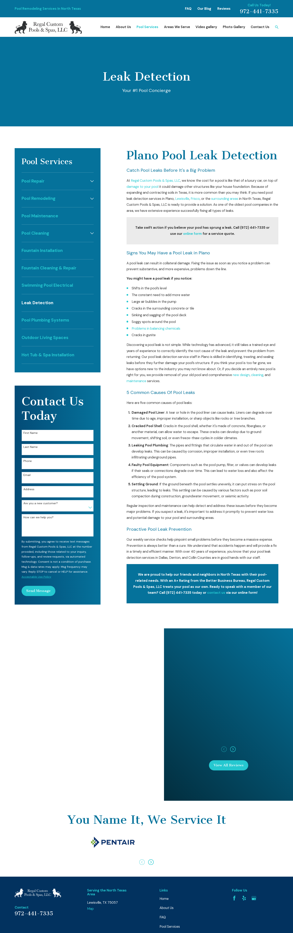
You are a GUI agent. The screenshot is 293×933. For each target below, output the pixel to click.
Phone (27, 461)
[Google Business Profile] (253, 898)
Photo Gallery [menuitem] (234, 27)
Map (90, 909)
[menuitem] (55, 181)
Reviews (224, 9)
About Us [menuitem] (123, 27)
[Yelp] (244, 898)
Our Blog (204, 9)
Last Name (30, 447)
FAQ (188, 9)
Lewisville (182, 199)
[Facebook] (234, 898)
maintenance (136, 381)
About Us (167, 908)
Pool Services (170, 926)
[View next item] (151, 862)
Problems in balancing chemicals (156, 328)
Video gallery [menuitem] (206, 27)
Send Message (38, 591)
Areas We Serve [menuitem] (177, 27)
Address (28, 489)
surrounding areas (224, 199)
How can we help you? (38, 517)
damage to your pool (142, 187)
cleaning (257, 375)
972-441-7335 (259, 11)
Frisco (195, 199)
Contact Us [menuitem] (260, 27)
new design (241, 375)
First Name (30, 433)
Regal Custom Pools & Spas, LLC (155, 180)
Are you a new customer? (40, 503)
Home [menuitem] (105, 27)
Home (164, 899)
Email (27, 475)
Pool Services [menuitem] (147, 27)
